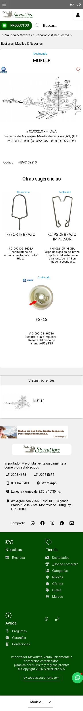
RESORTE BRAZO (20, 234)
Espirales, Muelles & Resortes (22, 44)
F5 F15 (41, 319)
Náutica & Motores (18, 35)
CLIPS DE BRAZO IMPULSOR (62, 236)
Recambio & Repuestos (52, 35)
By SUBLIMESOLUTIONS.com (41, 677)
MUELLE (38, 401)
